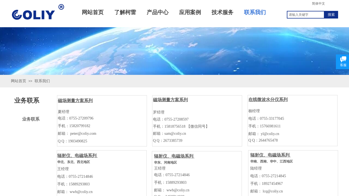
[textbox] (305, 15)
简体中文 (318, 3)
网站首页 (18, 81)
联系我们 (42, 81)
